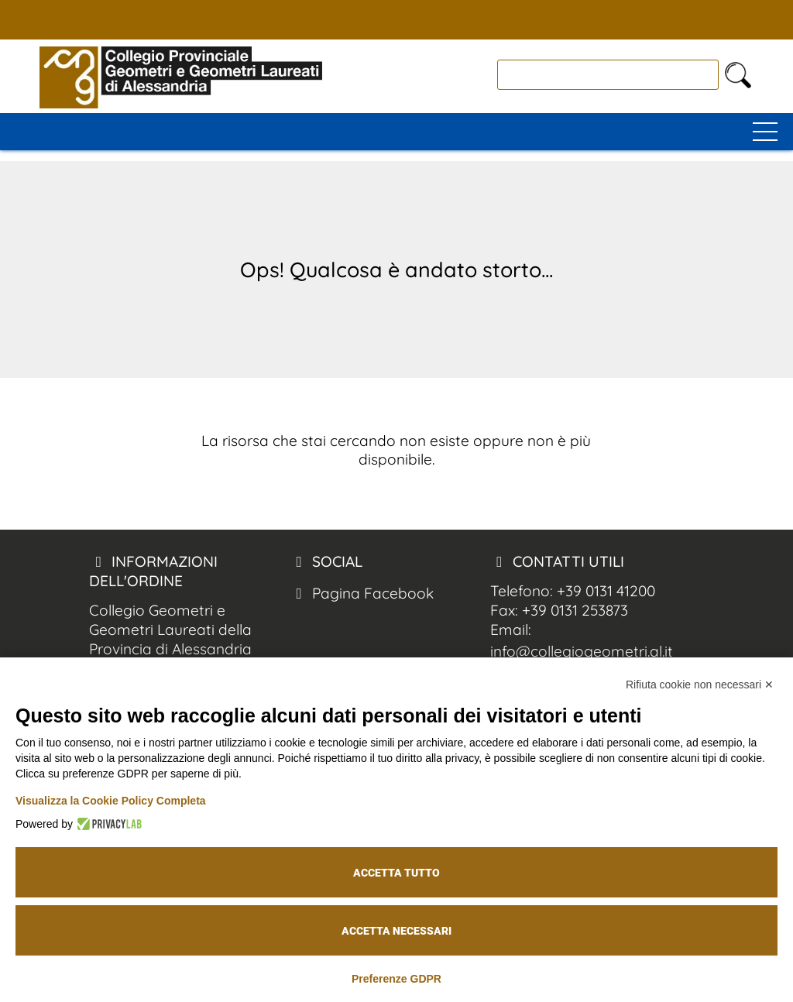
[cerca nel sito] (738, 75)
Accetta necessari (396, 931)
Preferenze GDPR (396, 979)
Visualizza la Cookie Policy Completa (110, 800)
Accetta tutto (396, 872)
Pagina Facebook (362, 593)
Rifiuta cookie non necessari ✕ (700, 684)
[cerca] (608, 75)
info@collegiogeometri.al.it (581, 651)
